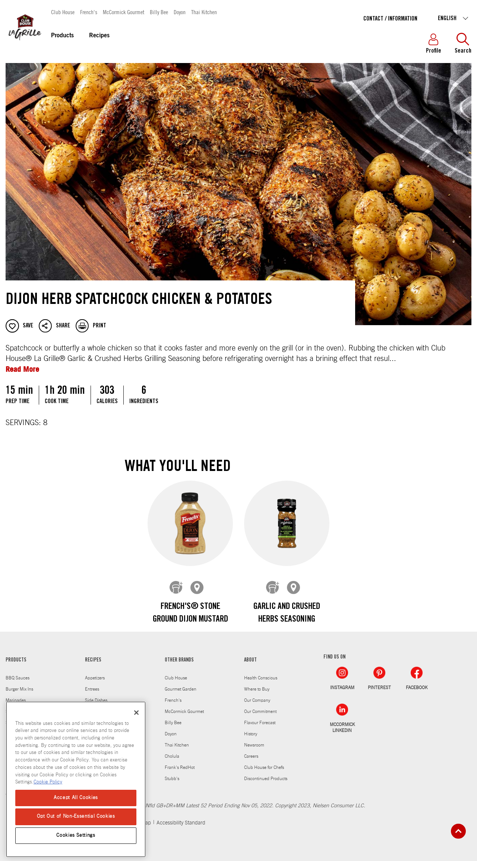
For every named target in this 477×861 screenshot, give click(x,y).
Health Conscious (260, 672)
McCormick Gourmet (123, 11)
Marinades (16, 694)
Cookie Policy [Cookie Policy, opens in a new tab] (48, 782)
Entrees (92, 683)
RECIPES (93, 654)
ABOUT (250, 654)
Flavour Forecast (259, 717)
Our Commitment (260, 706)
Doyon (180, 11)
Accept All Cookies (76, 797)
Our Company (257, 694)
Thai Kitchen (204, 11)
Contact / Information (390, 19)
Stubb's (172, 773)
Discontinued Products (265, 773)
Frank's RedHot (180, 762)
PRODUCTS (16, 654)
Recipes (99, 36)
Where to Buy (256, 683)
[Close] (136, 712)
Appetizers (95, 672)
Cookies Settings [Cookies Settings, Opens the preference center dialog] (75, 835)
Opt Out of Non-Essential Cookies (76, 816)
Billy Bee (159, 11)
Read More (22, 369)
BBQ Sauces (17, 672)
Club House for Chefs (264, 762)
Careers (251, 750)
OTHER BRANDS (179, 654)
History (250, 728)
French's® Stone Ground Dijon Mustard (190, 613)
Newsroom (254, 739)
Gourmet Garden (180, 683)
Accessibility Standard (181, 817)
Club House (63, 11)
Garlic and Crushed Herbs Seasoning (286, 613)
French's (88, 11)
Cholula (172, 750)
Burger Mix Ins (19, 683)
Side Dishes (96, 694)
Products (62, 36)
